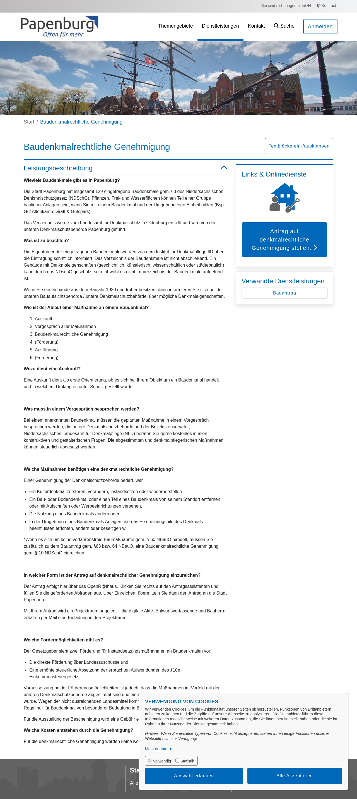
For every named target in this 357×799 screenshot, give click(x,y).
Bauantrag (284, 293)
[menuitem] (175, 27)
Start (29, 122)
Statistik (187, 761)
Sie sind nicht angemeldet (286, 5)
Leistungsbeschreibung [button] (125, 168)
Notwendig (162, 761)
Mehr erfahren (157, 749)
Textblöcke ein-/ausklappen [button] (299, 146)
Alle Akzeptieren (294, 775)
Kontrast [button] (326, 5)
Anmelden (320, 26)
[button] (284, 27)
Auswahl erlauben (194, 775)
